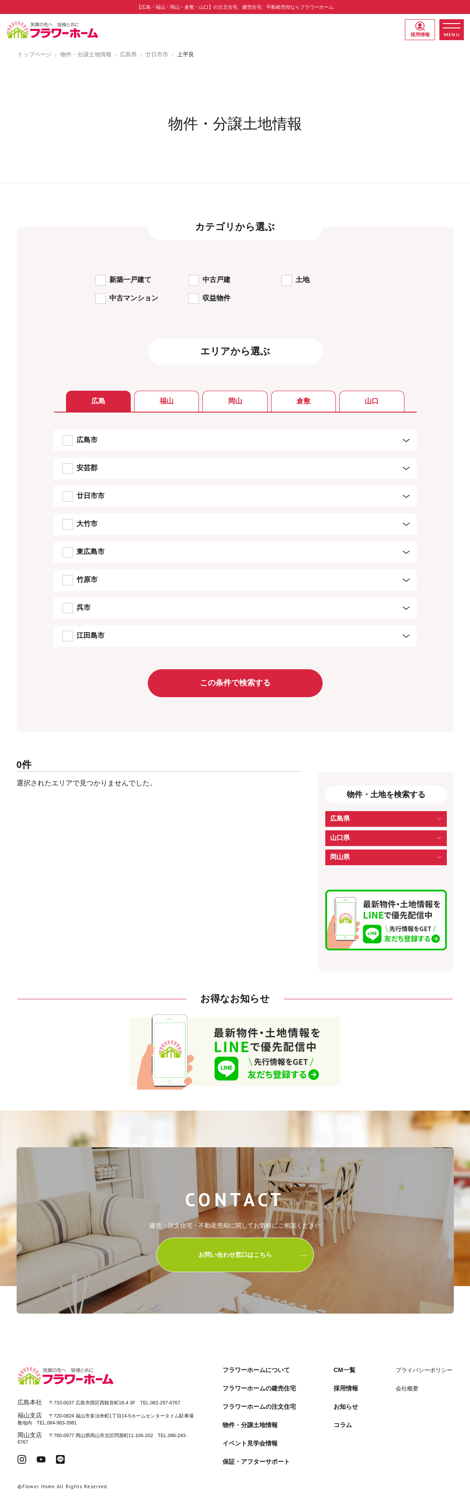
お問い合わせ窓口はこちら (252, 1254)
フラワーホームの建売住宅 (259, 1388)
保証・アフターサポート (256, 1461)
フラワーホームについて (256, 1369)
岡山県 (340, 856)
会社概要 (407, 1388)
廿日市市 (157, 54)
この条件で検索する (235, 682)
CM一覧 (344, 1369)
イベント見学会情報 (250, 1443)
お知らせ (346, 1406)
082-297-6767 (165, 1402)
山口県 (340, 837)
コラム (343, 1424)
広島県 (128, 54)
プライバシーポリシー (424, 1370)
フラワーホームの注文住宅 (259, 1406)
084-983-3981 (62, 1422)
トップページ (34, 54)
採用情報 (420, 29)
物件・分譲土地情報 (85, 54)
